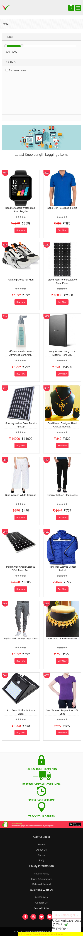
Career (41, 855)
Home (41, 844)
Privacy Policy (41, 873)
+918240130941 (71, 920)
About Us (41, 849)
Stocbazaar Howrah (16, 70)
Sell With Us (41, 897)
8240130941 (60, 928)
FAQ (41, 860)
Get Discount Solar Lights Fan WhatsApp (40, 933)
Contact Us (41, 902)
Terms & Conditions (41, 878)
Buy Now (20, 230)
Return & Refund (41, 884)
